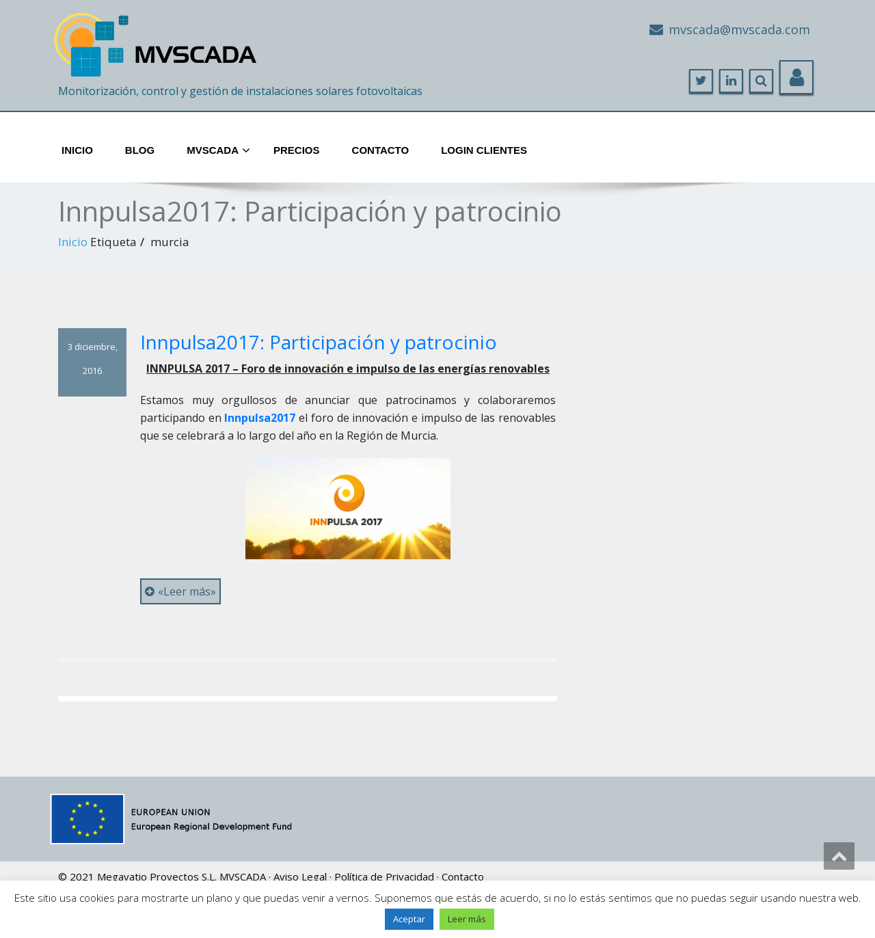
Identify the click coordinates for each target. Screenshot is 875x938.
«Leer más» (180, 591)
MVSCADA (242, 876)
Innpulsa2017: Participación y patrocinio (318, 342)
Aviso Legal (300, 876)
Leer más (467, 919)
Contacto (380, 150)
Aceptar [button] (409, 919)
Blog (139, 150)
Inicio (77, 150)
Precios (296, 150)
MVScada (218, 151)
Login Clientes (484, 150)
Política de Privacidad (384, 876)
